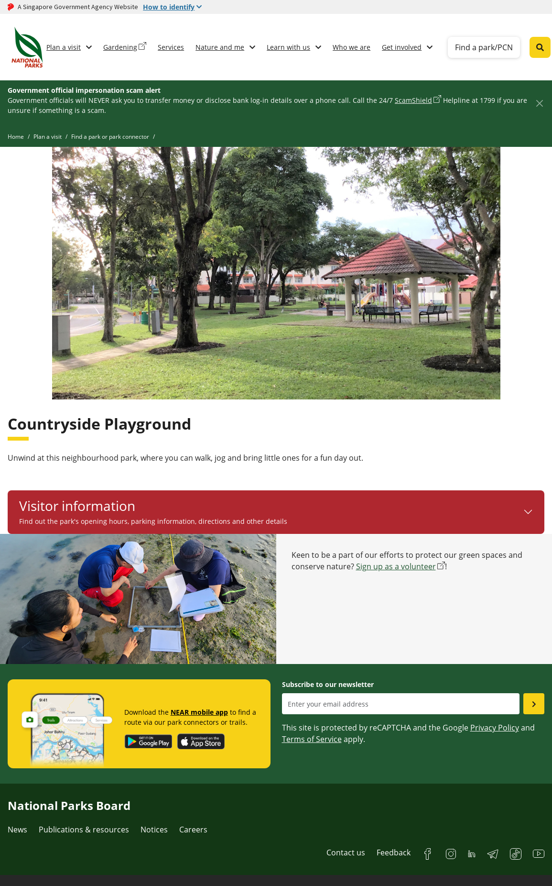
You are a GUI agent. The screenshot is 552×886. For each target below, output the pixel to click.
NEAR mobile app (199, 712)
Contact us (345, 852)
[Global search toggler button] (540, 47)
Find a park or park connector (110, 137)
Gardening (120, 47)
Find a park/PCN (484, 47)
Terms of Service (312, 739)
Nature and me (219, 47)
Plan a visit (63, 47)
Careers (193, 829)
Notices (154, 829)
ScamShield (413, 100)
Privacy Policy (494, 727)
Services (171, 47)
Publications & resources (84, 829)
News (17, 829)
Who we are (351, 47)
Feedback (394, 852)
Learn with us (288, 47)
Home (16, 137)
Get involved (402, 47)
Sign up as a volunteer (396, 566)
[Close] (539, 103)
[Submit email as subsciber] (533, 703)
